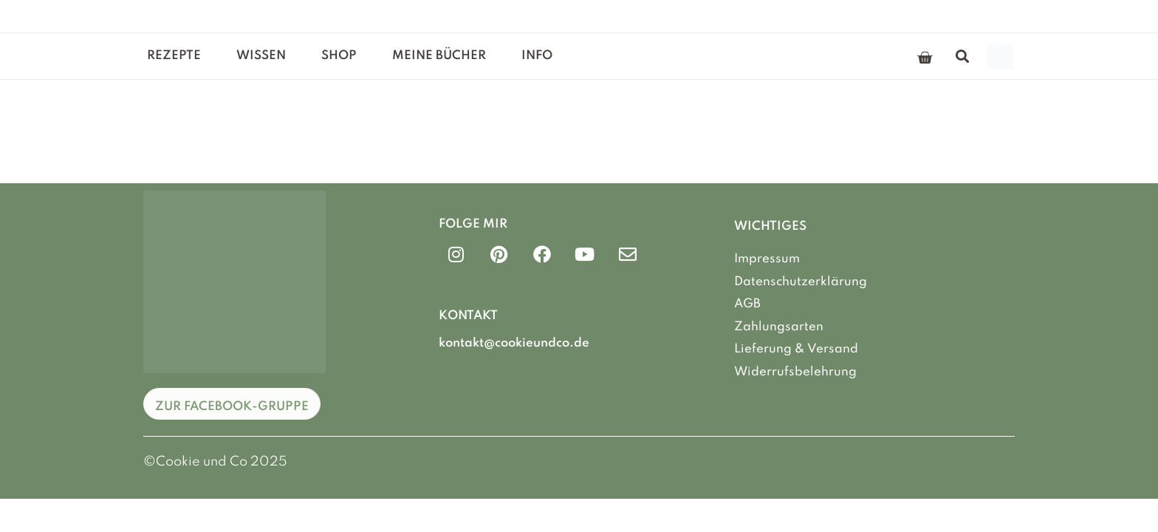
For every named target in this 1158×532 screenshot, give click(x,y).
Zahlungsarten (778, 327)
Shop (339, 56)
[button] (962, 56)
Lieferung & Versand (796, 349)
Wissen (261, 56)
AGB (747, 304)
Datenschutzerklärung (800, 282)
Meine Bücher (439, 56)
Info (536, 56)
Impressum (767, 259)
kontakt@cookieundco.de (514, 343)
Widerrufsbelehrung (795, 372)
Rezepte (174, 56)
